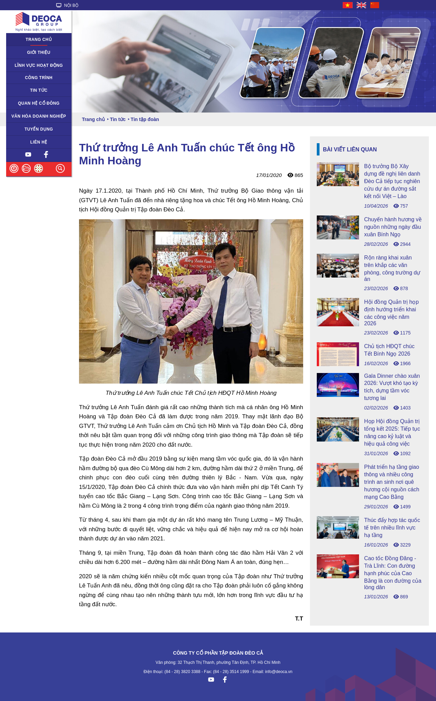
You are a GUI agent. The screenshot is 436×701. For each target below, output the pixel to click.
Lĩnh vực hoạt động (39, 65)
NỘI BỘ (67, 5)
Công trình (38, 77)
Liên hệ (38, 142)
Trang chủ (39, 39)
